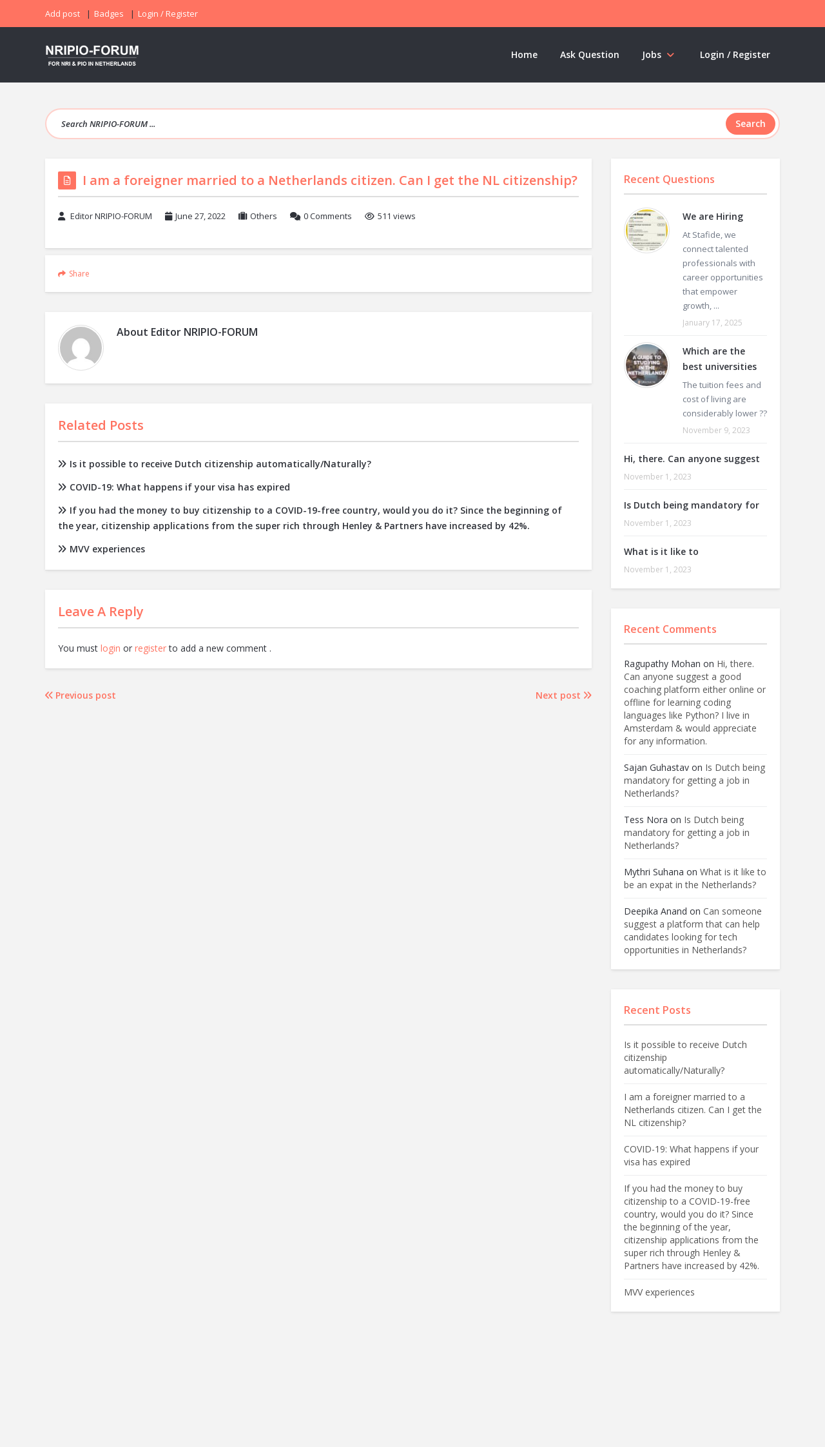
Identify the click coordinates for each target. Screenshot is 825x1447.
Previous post (80, 695)
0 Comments (328, 216)
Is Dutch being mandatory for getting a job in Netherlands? (694, 780)
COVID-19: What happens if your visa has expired (174, 487)
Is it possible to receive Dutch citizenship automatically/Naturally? (214, 464)
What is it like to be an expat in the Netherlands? (695, 878)
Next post (564, 695)
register (150, 648)
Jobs (659, 54)
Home (524, 54)
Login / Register (735, 54)
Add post (62, 13)
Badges (109, 13)
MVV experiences (101, 549)
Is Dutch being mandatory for (691, 505)
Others (263, 216)
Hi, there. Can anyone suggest (692, 458)
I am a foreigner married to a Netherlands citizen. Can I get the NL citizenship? (693, 1110)
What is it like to (661, 551)
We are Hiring (713, 216)
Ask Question (589, 54)
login (111, 648)
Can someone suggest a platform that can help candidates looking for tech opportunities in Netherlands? (693, 930)
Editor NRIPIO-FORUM (111, 216)
